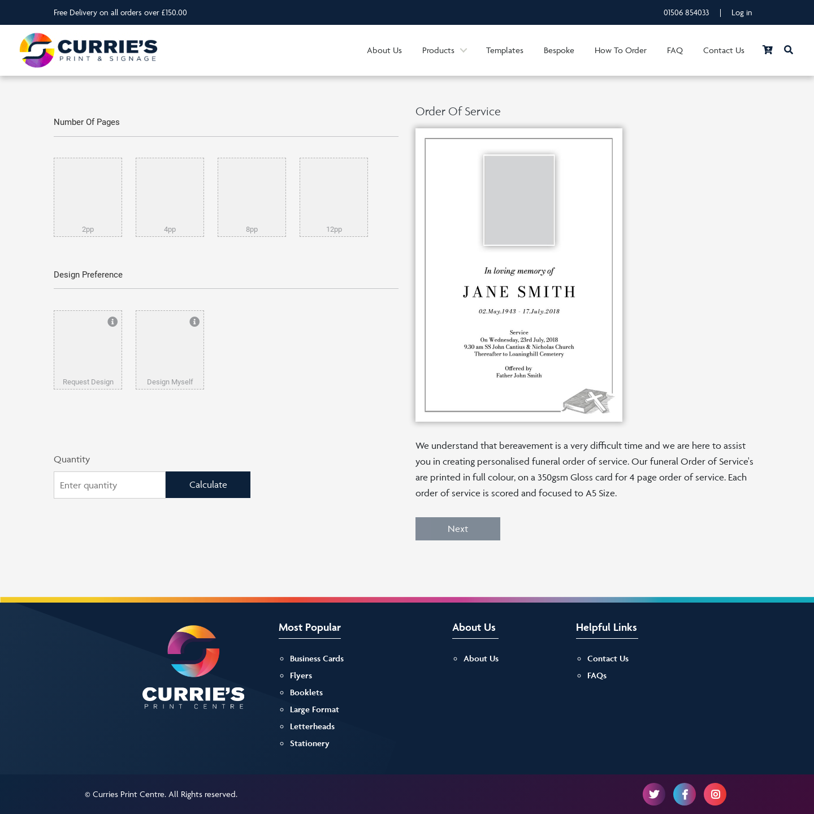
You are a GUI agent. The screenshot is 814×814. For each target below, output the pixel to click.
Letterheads (312, 726)
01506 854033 (686, 12)
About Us (384, 50)
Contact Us (723, 50)
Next (458, 528)
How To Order (621, 50)
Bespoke (559, 50)
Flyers (301, 675)
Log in (741, 12)
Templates (504, 50)
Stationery (310, 743)
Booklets (306, 692)
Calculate (208, 484)
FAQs (597, 675)
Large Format (314, 709)
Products (438, 50)
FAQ (675, 50)
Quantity (72, 459)
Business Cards (317, 658)
